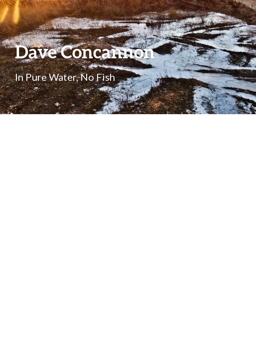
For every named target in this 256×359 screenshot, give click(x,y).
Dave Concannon (85, 51)
